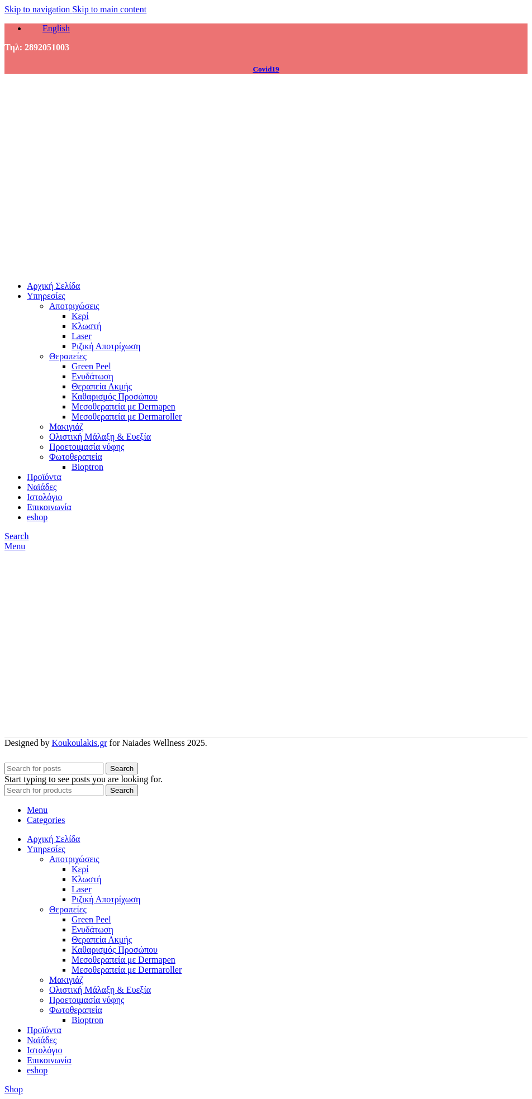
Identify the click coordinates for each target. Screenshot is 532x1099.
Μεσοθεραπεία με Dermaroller (127, 416)
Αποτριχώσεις (74, 306)
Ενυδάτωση (92, 376)
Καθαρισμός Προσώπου (115, 396)
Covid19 (266, 69)
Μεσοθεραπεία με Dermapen (123, 406)
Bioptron (87, 467)
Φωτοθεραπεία (75, 457)
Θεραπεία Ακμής (102, 386)
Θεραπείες (68, 356)
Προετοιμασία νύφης (86, 446)
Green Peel (91, 366)
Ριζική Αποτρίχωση (106, 346)
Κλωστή (86, 326)
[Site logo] (82, 267)
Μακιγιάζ (66, 426)
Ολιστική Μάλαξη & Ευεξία (100, 436)
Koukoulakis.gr (79, 743)
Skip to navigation (38, 9)
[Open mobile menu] (14, 546)
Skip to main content (109, 9)
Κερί (80, 316)
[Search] (16, 536)
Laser (82, 336)
